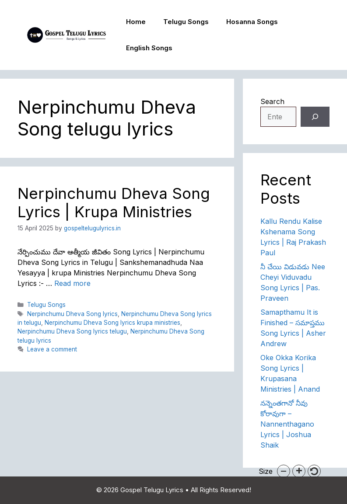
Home (136, 21)
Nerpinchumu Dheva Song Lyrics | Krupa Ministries (114, 202)
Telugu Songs (186, 21)
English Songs (149, 48)
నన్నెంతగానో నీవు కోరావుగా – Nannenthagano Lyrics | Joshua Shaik (287, 424)
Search (272, 101)
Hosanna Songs (252, 21)
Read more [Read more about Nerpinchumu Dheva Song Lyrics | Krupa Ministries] (72, 283)
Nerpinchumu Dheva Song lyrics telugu (72, 331)
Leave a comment (52, 349)
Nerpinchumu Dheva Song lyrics (72, 313)
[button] (283, 471)
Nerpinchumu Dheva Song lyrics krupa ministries (112, 322)
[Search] (315, 117)
